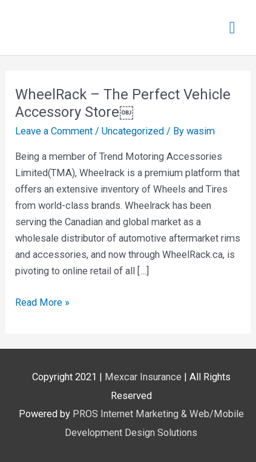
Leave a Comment (54, 131)
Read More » (42, 301)
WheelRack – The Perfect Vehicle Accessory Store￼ (123, 103)
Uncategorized (133, 131)
